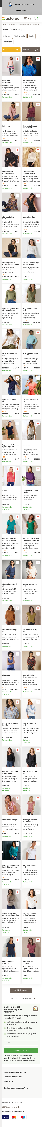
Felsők (31, 36)
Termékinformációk (18, 98)
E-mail (8, 1046)
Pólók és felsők (19, 36)
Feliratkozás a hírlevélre (21, 1053)
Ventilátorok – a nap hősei (24, 4)
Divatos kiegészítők (24, 25)
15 (23, 1002)
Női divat (36, 25)
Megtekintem (21, 11)
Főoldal (4, 25)
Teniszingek (7, 42)
